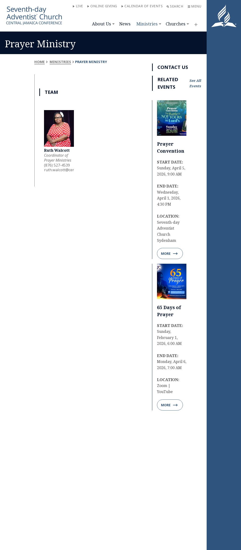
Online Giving (102, 6)
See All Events (195, 83)
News (125, 24)
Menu (194, 6)
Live (77, 6)
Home (39, 61)
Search (175, 6)
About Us (101, 24)
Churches (175, 24)
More (169, 253)
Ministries (147, 24)
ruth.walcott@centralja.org (67, 169)
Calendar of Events (142, 6)
